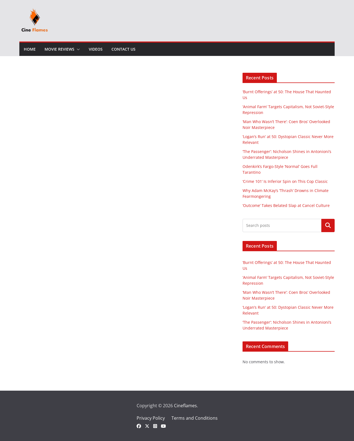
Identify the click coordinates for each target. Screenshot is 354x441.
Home (30, 49)
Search (328, 225)
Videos (96, 49)
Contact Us (123, 49)
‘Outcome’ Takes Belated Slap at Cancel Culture (286, 205)
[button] (77, 49)
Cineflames (185, 406)
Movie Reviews (59, 49)
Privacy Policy (151, 418)
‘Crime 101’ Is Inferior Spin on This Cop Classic (285, 181)
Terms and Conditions (194, 418)
